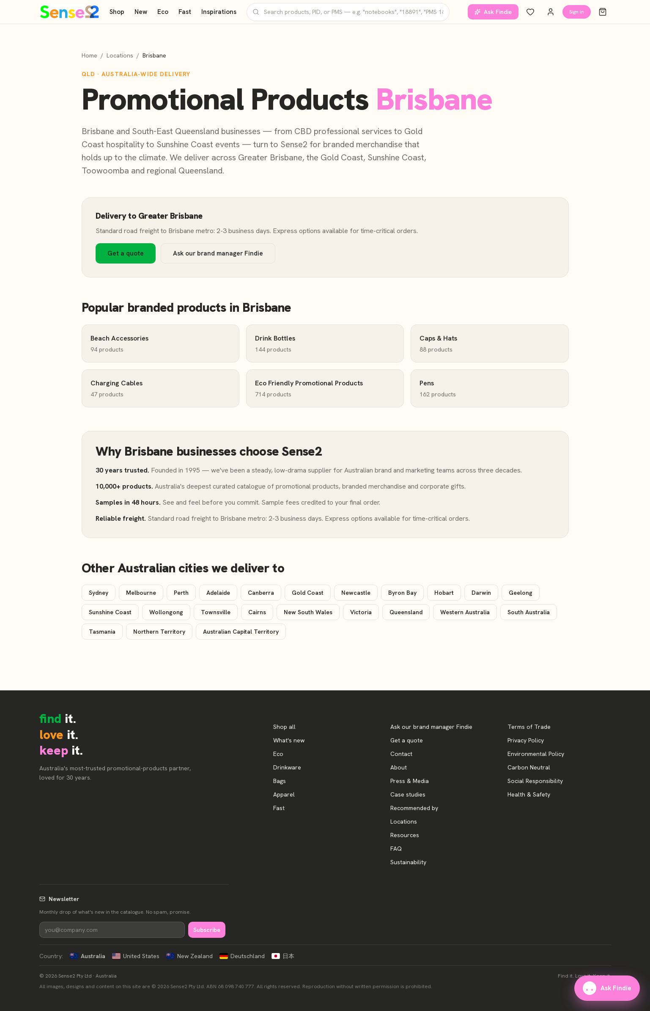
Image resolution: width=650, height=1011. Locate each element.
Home (89, 55)
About (398, 767)
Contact (401, 754)
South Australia (528, 612)
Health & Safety (528, 794)
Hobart (444, 592)
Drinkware (287, 767)
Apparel (284, 794)
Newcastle (355, 592)
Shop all (284, 727)
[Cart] (602, 11)
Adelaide (218, 592)
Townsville (215, 612)
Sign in (576, 11)
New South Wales (308, 612)
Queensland (405, 612)
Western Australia (465, 612)
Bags (279, 781)
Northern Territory (159, 631)
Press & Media (409, 781)
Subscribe (206, 930)
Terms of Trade (529, 727)
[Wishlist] (530, 11)
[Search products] (348, 12)
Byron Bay (402, 592)
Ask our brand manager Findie (218, 253)
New (140, 12)
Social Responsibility (535, 781)
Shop (117, 12)
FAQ (396, 848)
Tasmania (102, 631)
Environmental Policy (535, 754)
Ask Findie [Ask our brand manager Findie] (493, 12)
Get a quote (125, 253)
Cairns (257, 612)
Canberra (261, 592)
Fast (184, 12)
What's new (288, 740)
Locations (120, 55)
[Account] (550, 11)
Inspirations (218, 12)
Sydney (98, 592)
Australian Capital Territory (241, 631)
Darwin (481, 592)
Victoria (361, 612)
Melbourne (141, 592)
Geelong (520, 592)
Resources (404, 835)
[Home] (69, 11)
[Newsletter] (112, 930)
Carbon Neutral (528, 767)
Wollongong (166, 612)
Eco (162, 12)
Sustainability (408, 862)
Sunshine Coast (110, 612)
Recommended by (414, 808)
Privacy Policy (525, 740)
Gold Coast (308, 592)
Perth (181, 592)
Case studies (407, 794)
